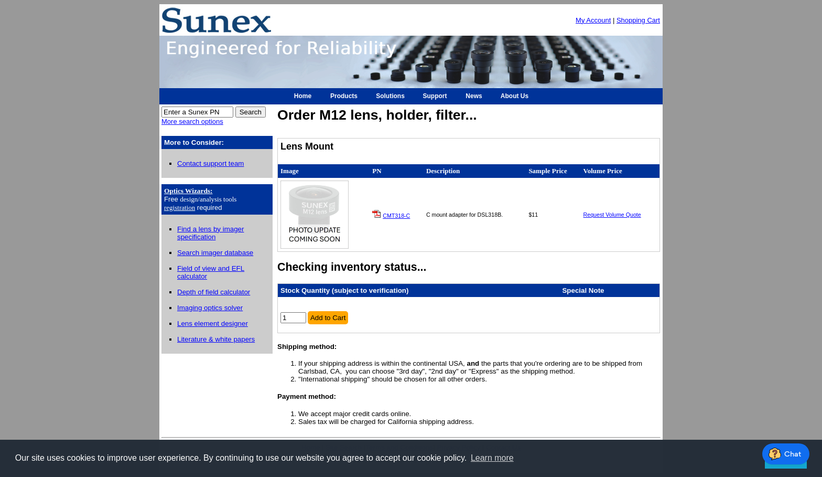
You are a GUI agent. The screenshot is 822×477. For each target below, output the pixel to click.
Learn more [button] (492, 457)
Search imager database (215, 253)
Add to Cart (327, 318)
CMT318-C (396, 216)
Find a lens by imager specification (210, 233)
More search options (192, 121)
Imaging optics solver (210, 308)
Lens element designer (212, 323)
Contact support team (210, 163)
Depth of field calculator (213, 292)
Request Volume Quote (612, 214)
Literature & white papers (216, 339)
